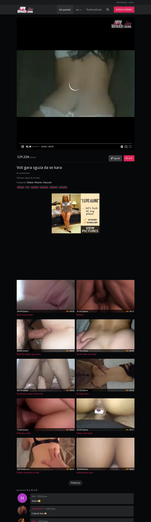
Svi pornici (65, 9)
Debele (30, 182)
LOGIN (131, 2)
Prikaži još (75, 482)
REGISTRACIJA (121, 2)
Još (78, 9)
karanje (35, 187)
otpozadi (43, 187)
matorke (62, 187)
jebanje (21, 187)
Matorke (38, 182)
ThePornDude (94, 9)
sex (27, 187)
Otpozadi (47, 182)
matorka (53, 187)
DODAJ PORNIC (124, 9)
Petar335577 (38, 508)
